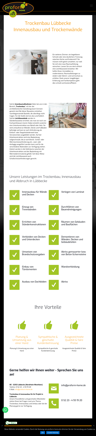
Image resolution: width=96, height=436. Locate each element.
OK (43, 433)
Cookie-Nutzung (53, 433)
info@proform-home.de (23, 389)
